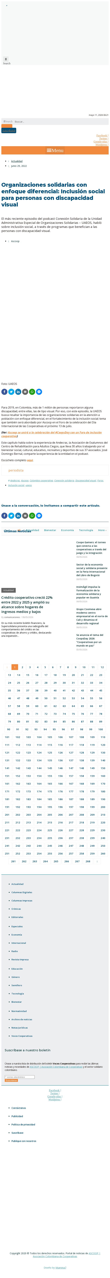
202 (18, 814)
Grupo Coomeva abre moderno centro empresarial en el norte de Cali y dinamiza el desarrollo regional (92, 616)
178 (81, 791)
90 (8, 729)
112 (18, 744)
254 (39, 853)
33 (91, 682)
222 (18, 830)
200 (103, 807)
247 (71, 845)
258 (81, 853)
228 (81, 830)
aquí (30, 460)
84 (55, 721)
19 (64, 675)
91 (17, 729)
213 (28, 822)
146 (60, 768)
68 (9, 713)
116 (60, 744)
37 (27, 690)
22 (91, 675)
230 (103, 830)
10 (83, 667)
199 (92, 807)
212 (18, 822)
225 (49, 830)
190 (103, 799)
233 (28, 838)
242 (18, 845)
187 (71, 799)
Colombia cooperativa (41, 480)
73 (55, 713)
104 (39, 737)
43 (82, 690)
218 (81, 822)
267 (77, 861)
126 (60, 752)
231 (7, 838)
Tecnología (86, 530)
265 (56, 861)
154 (39, 776)
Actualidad (16, 161)
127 (71, 752)
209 (92, 814)
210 (103, 814)
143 (28, 768)
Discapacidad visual (85, 480)
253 (28, 853)
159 (92, 776)
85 (64, 721)
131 (7, 760)
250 (103, 845)
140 (103, 760)
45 (100, 690)
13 (9, 675)
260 (103, 853)
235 (49, 838)
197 (71, 807)
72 (45, 713)
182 (18, 799)
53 (73, 698)
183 (28, 799)
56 (100, 698)
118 (81, 744)
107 (71, 737)
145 (49, 768)
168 (81, 783)
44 (91, 690)
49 (36, 698)
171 (7, 791)
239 (92, 838)
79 (9, 721)
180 (103, 791)
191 (7, 807)
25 (18, 682)
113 (28, 744)
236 (60, 838)
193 (28, 807)
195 (49, 807)
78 (100, 713)
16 (36, 675)
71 (36, 713)
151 (7, 776)
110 (103, 737)
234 (39, 838)
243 (28, 845)
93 (36, 729)
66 (91, 706)
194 (39, 807)
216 (60, 822)
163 (28, 783)
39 (45, 690)
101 (7, 737)
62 (55, 706)
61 (45, 706)
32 (82, 682)
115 (49, 744)
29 (55, 682)
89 (100, 721)
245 (49, 845)
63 (64, 706)
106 (60, 737)
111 (7, 744)
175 (49, 791)
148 (81, 768)
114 (39, 744)
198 (81, 807)
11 (93, 667)
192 (18, 807)
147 (71, 768)
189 (92, 799)
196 (60, 807)
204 (39, 814)
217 (71, 822)
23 (100, 675)
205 (49, 814)
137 (71, 760)
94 (45, 729)
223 (28, 830)
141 (7, 768)
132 (18, 760)
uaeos (29, 485)
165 (49, 783)
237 (71, 838)
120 (103, 744)
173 (28, 791)
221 (7, 830)
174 (39, 791)
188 (81, 799)
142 (18, 768)
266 (66, 861)
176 (60, 791)
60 (36, 706)
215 (49, 822)
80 (18, 721)
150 (103, 768)
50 (45, 698)
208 (81, 814)
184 (39, 799)
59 (27, 706)
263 (34, 861)
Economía (67, 530)
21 (82, 675)
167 (71, 783)
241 (7, 845)
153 (28, 776)
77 (91, 713)
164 (39, 783)
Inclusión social (16, 485)
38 (36, 690)
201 (7, 814)
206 (60, 814)
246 (60, 845)
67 (100, 706)
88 (91, 721)
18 (55, 675)
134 (39, 760)
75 (73, 713)
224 (39, 830)
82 (36, 721)
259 (92, 853)
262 (24, 861)
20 (73, 675)
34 (100, 682)
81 (27, 721)
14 (18, 675)
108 (81, 737)
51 (55, 698)
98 (81, 729)
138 (81, 760)
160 (103, 776)
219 (92, 822)
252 (18, 853)
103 (28, 737)
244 (39, 845)
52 (64, 698)
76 (82, 713)
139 (92, 760)
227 (71, 830)
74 (64, 713)
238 (81, 838)
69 (18, 713)
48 (27, 698)
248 (81, 845)
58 (18, 706)
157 (71, 776)
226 (60, 830)
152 (18, 776)
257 (71, 853)
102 (18, 737)
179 (92, 791)
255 (49, 853)
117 (71, 744)
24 (9, 682)
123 (28, 752)
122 (18, 752)
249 (92, 845)
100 (100, 729)
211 (7, 822)
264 (45, 861)
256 (60, 853)
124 (39, 752)
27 (36, 682)
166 (60, 783)
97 (72, 729)
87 (82, 721)
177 (71, 791)
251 (7, 853)
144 (39, 768)
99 (90, 729)
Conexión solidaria (64, 480)
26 (27, 682)
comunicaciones (12, 617)
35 (9, 690)
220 (103, 822)
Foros (100, 480)
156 (60, 776)
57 (9, 706)
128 (81, 752)
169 (92, 783)
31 (73, 682)
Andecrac (15, 480)
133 (28, 760)
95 (54, 729)
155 (49, 776)
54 (82, 698)
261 (13, 861)
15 (27, 675)
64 (73, 706)
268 (88, 861)
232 (18, 838)
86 (73, 721)
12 (102, 667)
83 (45, 721)
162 (18, 783)
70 (27, 713)
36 (18, 690)
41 (64, 690)
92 (26, 729)
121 (7, 752)
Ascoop (25, 480)
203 (28, 814)
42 (73, 690)
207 (71, 814)
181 (7, 799)
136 (60, 760)
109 (92, 737)
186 (60, 799)
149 (92, 768)
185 (49, 799)
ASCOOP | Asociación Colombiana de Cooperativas (56, 1066)
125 (49, 752)
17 (45, 675)
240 (103, 838)
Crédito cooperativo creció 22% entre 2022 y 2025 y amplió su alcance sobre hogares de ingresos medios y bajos (27, 604)
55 (91, 698)
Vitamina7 (60, 1267)
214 (39, 822)
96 (63, 729)
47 (18, 698)
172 (18, 791)
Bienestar (50, 530)
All (18, 530)
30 (64, 682)
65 (82, 706)
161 (7, 783)
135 (49, 760)
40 (55, 690)
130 (103, 752)
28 (45, 682)
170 (103, 783)
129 (92, 752)
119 (92, 744)
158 (81, 776)
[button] (55, 150)
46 (9, 698)
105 (49, 737)
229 (92, 830)
